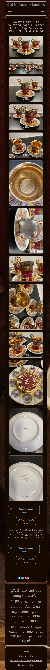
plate (31, 636)
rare (13, 616)
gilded (25, 637)
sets (39, 601)
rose (22, 631)
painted (36, 615)
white (40, 613)
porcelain (32, 595)
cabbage (14, 612)
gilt (20, 607)
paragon (14, 607)
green (34, 613)
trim (33, 602)
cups (14, 600)
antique (35, 590)
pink (38, 636)
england (38, 628)
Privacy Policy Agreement (26, 660)
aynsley (20, 616)
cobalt (21, 621)
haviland (25, 602)
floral (30, 631)
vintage (18, 596)
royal (26, 640)
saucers (26, 626)
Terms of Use (26, 665)
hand (24, 591)
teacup (39, 632)
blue (14, 627)
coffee (24, 611)
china (13, 631)
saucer (33, 620)
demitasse (33, 606)
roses (14, 622)
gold (15, 590)
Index (26, 652)
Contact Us (26, 656)
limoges (16, 636)
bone (28, 616)
